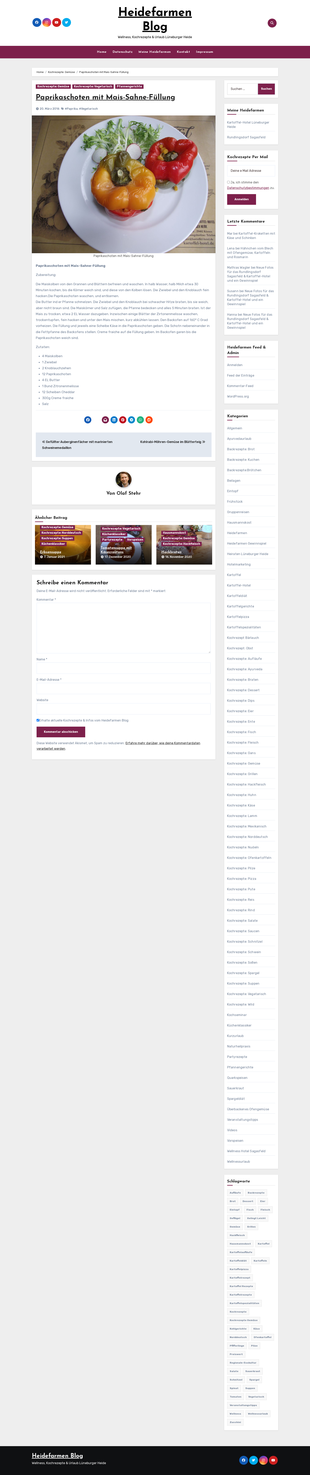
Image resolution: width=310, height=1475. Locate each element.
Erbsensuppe (50, 552)
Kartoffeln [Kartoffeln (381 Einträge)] (260, 1260)
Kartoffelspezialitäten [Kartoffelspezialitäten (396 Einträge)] (244, 1303)
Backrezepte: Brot (241, 449)
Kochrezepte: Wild (240, 1004)
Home (102, 52)
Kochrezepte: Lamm (242, 816)
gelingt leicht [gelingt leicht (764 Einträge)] (256, 1218)
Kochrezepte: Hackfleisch (181, 544)
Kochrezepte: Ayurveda (245, 669)
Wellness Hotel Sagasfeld (246, 1151)
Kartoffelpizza (238, 617)
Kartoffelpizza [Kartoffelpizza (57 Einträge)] (239, 1269)
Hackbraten (171, 552)
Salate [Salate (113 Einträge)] (234, 1371)
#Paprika (71, 108)
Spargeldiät (236, 1099)
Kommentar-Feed (240, 386)
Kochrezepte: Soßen (242, 962)
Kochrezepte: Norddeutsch (61, 533)
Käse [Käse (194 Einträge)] (256, 1328)
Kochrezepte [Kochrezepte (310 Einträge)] (238, 1311)
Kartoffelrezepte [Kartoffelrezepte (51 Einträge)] (241, 1294)
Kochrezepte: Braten (243, 680)
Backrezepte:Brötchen (244, 470)
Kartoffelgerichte (240, 606)
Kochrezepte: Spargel (243, 973)
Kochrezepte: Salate (242, 921)
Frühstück (235, 501)
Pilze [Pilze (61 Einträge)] (254, 1345)
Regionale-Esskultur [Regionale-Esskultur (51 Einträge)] (243, 1362)
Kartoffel (234, 575)
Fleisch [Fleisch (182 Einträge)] (265, 1209)
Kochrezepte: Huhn (241, 795)
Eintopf (232, 491)
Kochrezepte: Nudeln (243, 847)
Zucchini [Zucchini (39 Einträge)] (235, 1422)
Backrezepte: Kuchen (243, 460)
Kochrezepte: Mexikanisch (247, 826)
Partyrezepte (112, 539)
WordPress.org (238, 396)
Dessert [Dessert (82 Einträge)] (248, 1201)
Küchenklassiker (53, 544)
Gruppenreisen (238, 512)
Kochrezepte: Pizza (241, 879)
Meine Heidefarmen (154, 52)
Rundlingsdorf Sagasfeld (246, 137)
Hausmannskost (174, 533)
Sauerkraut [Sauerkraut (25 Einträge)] (252, 1371)
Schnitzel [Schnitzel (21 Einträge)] (236, 1379)
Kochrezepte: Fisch (241, 732)
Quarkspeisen (237, 1078)
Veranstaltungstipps (242, 1120)
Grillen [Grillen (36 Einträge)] (251, 1226)
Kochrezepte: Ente (241, 721)
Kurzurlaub (235, 1036)
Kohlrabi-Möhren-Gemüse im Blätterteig (172, 442)
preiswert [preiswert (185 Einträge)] (236, 1354)
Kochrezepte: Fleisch (243, 742)
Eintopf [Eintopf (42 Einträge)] (235, 1209)
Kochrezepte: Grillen (242, 774)
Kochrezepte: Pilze (241, 868)
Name (42, 659)
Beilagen (234, 481)
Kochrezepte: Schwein (244, 952)
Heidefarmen (237, 533)
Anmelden (235, 365)
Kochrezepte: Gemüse (53, 86)
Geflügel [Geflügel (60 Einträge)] (235, 1218)
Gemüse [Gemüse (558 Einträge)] (235, 1226)
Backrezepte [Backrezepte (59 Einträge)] (256, 1192)
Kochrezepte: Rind (241, 910)
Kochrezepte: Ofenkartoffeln (249, 858)
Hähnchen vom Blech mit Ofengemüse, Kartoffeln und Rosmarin (250, 252)
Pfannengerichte (129, 86)
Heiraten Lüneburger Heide (247, 554)
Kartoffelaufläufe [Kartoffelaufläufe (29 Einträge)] (241, 1252)
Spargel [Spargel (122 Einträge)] (254, 1379)
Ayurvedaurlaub (239, 439)
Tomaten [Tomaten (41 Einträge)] (235, 1396)
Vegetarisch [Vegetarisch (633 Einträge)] (256, 1396)
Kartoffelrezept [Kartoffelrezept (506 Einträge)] (240, 1277)
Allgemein (234, 428)
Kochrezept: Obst (240, 648)
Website (42, 699)
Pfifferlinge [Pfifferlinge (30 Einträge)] (237, 1345)
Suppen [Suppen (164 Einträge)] (250, 1388)
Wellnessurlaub (238, 1161)
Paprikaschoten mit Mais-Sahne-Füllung (107, 97)
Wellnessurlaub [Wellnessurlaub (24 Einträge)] (258, 1413)
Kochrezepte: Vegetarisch (93, 86)
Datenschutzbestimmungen (248, 188)
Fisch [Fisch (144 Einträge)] (250, 1209)
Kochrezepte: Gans (241, 753)
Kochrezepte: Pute (241, 889)
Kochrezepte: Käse (241, 805)
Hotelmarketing (239, 564)
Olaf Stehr (129, 493)
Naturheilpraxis (238, 1046)
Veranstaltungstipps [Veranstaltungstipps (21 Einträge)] (243, 1405)
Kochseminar (237, 1015)
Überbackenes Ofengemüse (248, 1109)
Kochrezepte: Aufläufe (244, 659)
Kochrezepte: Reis (240, 900)
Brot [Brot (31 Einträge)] (233, 1201)
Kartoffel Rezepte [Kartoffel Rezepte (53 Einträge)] (241, 1286)
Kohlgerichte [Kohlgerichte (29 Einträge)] (238, 1328)
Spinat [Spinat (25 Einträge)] (234, 1388)
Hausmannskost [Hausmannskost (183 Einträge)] (240, 1243)
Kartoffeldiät (237, 596)
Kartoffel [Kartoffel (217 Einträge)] (263, 1243)
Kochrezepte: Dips (240, 701)
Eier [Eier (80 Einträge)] (262, 1201)
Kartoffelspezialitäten (244, 627)
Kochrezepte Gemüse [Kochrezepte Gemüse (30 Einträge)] (244, 1320)
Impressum (204, 52)
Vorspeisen (135, 539)
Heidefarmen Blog (57, 1456)
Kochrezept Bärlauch (243, 638)
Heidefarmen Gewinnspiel (247, 543)
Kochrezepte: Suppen (57, 538)
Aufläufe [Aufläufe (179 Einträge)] (235, 1192)
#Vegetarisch (88, 108)
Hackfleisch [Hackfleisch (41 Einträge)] (237, 1235)
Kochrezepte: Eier (240, 711)
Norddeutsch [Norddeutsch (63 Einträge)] (238, 1337)
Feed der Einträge (240, 375)
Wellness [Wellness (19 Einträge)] (235, 1413)
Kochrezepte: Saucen (243, 931)
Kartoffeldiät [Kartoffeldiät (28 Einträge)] (238, 1260)
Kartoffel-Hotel (239, 585)
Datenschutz (122, 52)
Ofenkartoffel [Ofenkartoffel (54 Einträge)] (262, 1337)
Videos (232, 1130)
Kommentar (46, 599)
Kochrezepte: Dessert (243, 690)
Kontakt (183, 52)
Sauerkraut (235, 1088)
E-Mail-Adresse (49, 679)
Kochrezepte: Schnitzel (245, 941)
